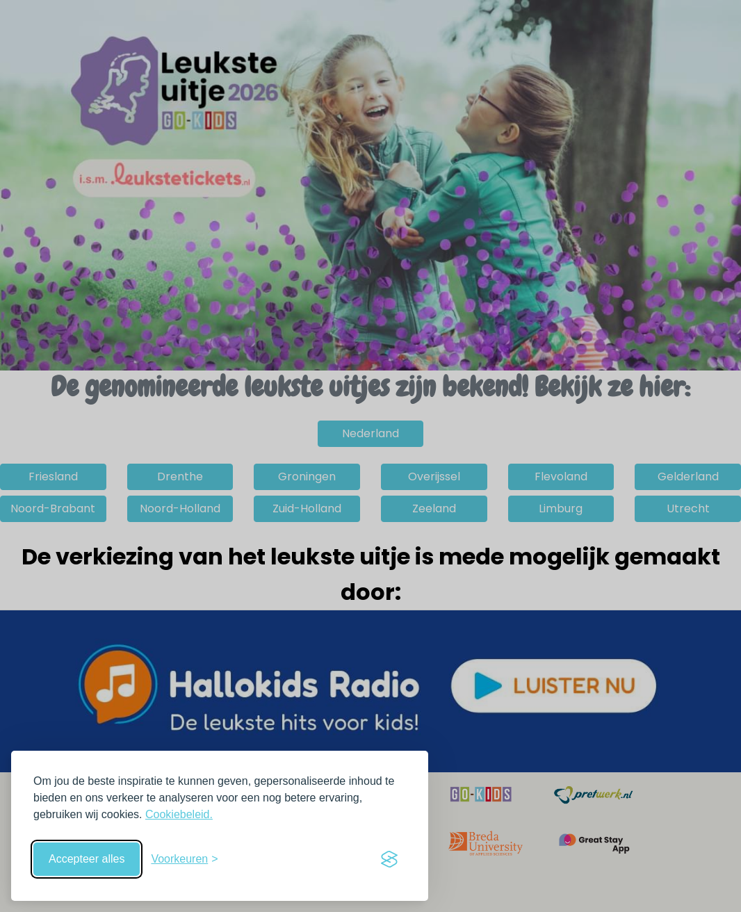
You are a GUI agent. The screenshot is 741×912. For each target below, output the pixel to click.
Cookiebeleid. (179, 814)
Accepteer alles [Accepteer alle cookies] (86, 859)
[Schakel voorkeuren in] (184, 859)
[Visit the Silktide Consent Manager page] (389, 859)
